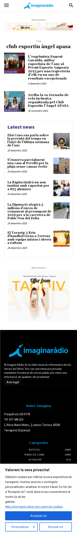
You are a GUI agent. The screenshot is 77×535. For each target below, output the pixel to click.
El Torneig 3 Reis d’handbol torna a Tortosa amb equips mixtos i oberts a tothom (29, 238)
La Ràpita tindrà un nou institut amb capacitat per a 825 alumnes (28, 185)
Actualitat (11, 72)
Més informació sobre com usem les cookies (34, 506)
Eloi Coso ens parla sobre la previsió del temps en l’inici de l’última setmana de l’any (28, 140)
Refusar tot (55, 527)
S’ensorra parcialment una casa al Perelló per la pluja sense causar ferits (27, 163)
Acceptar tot (38, 515)
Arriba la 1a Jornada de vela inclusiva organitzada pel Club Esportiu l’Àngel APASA (48, 100)
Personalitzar (20, 527)
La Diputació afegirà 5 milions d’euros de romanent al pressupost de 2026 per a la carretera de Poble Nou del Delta (29, 211)
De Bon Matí (11, 110)
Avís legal (13, 382)
